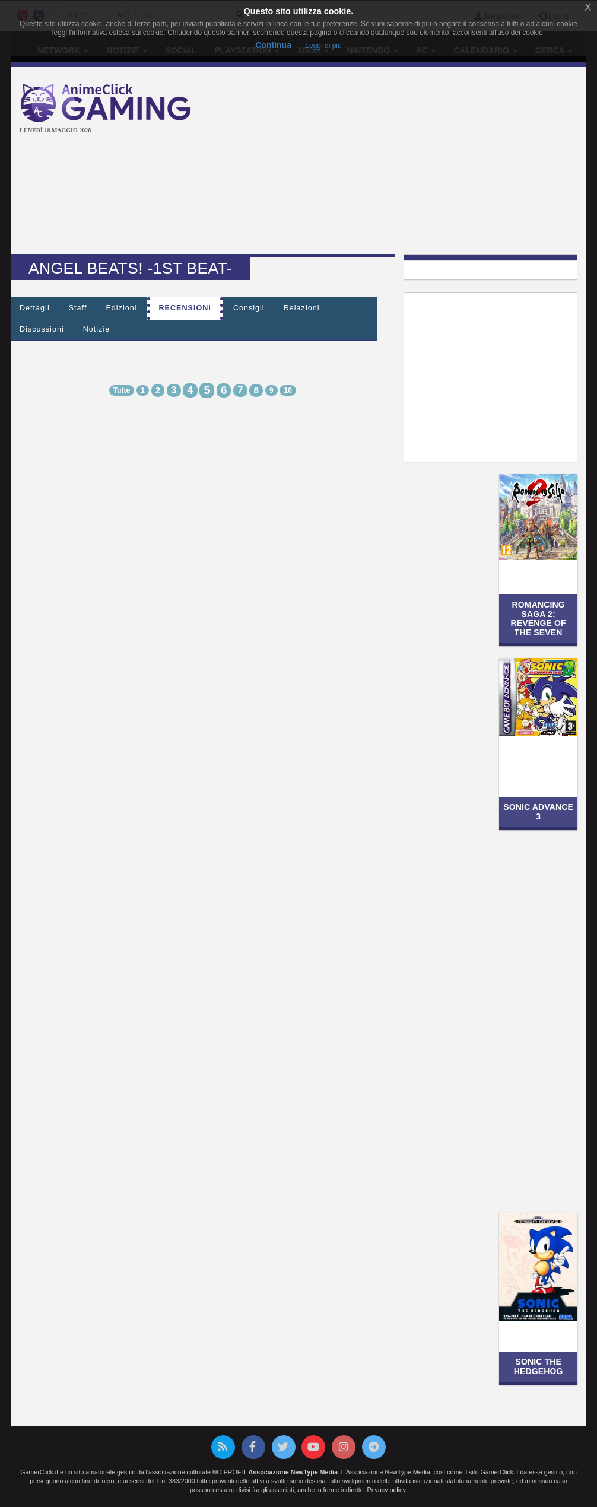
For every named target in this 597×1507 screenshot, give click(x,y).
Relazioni (302, 308)
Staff (78, 308)
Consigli (249, 308)
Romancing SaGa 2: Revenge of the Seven (538, 618)
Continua (273, 45)
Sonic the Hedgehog (538, 1366)
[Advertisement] (403, 162)
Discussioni (42, 329)
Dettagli (35, 308)
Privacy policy (386, 1489)
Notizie (96, 329)
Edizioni (121, 308)
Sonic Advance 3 (538, 811)
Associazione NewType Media (293, 1472)
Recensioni (185, 308)
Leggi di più (323, 46)
